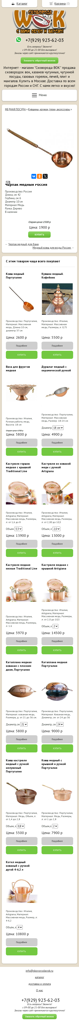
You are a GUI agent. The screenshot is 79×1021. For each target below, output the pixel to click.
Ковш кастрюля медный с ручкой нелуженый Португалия (17, 765)
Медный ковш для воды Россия (52, 247)
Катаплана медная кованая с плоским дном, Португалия (19, 665)
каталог (39, 977)
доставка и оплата (39, 984)
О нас (39, 990)
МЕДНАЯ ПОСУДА (15, 109)
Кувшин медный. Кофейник (52, 275)
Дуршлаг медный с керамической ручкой (56, 368)
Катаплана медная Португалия (54, 664)
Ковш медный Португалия (15, 275)
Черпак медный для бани (23, 244)
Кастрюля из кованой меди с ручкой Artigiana (56, 467)
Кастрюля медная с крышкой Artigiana (55, 566)
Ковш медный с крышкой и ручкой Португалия (54, 763)
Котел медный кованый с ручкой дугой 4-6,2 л (18, 865)
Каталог (22, 3)
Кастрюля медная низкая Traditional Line (21, 566)
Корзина (60, 3)
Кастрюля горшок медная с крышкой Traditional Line (18, 467)
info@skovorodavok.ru (39, 971)
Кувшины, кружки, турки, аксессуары (49, 109)
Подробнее (21, 345)
